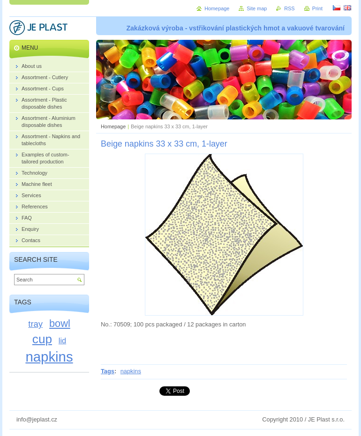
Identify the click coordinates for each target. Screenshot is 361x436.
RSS (289, 8)
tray (35, 324)
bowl (59, 323)
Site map (257, 8)
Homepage (113, 126)
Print (317, 8)
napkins (130, 371)
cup (42, 339)
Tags (107, 371)
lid (62, 340)
